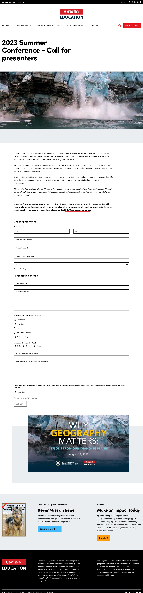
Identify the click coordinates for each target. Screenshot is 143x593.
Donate (102, 537)
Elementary (21, 320)
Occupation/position (23, 248)
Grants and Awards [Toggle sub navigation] (23, 25)
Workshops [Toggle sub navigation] (93, 25)
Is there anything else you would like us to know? (32, 361)
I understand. (21, 392)
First (17, 231)
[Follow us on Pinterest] (140, 2)
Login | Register (132, 25)
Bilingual (38, 346)
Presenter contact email (24, 239)
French (28, 346)
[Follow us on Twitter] (132, 2)
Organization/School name (25, 256)
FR (124, 2)
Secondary (20, 324)
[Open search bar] (119, 25)
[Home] (71, 14)
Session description (23, 291)
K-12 (18, 328)
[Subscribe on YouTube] (137, 2)
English (19, 346)
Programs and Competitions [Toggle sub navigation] (48, 25)
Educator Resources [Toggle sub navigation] (74, 25)
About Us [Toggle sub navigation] (5, 25)
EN (122, 2)
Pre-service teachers (24, 332)
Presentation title (22, 283)
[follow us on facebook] (129, 2)
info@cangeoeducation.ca (77, 209)
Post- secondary (22, 337)
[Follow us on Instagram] (135, 2)
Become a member (48, 528)
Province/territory (20, 269)
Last (76, 231)
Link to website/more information (27, 353)
